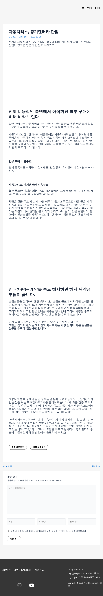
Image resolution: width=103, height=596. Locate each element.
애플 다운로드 (39, 447)
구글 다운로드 (17, 447)
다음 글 (95, 466)
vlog (89, 8)
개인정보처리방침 (23, 570)
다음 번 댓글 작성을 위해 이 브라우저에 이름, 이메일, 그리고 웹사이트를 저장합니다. (48, 531)
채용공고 (40, 570)
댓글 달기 (13, 37)
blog (97, 8)
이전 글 (7, 466)
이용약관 (6, 570)
